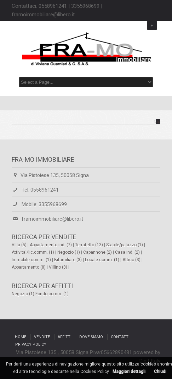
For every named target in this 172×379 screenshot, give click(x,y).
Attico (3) (132, 259)
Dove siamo (91, 337)
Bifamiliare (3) (68, 259)
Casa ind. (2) (128, 252)
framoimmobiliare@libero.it (52, 219)
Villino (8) (58, 267)
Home (20, 337)
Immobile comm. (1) (32, 259)
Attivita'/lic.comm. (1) (33, 252)
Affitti (64, 337)
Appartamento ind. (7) (51, 244)
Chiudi (160, 371)
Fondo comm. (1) (52, 293)
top (157, 121)
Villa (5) (20, 244)
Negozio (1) (69, 252)
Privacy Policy (30, 344)
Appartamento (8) (29, 267)
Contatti (120, 337)
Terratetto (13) (89, 244)
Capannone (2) (98, 252)
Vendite (42, 337)
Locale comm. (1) (102, 259)
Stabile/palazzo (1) (125, 244)
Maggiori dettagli (129, 371)
